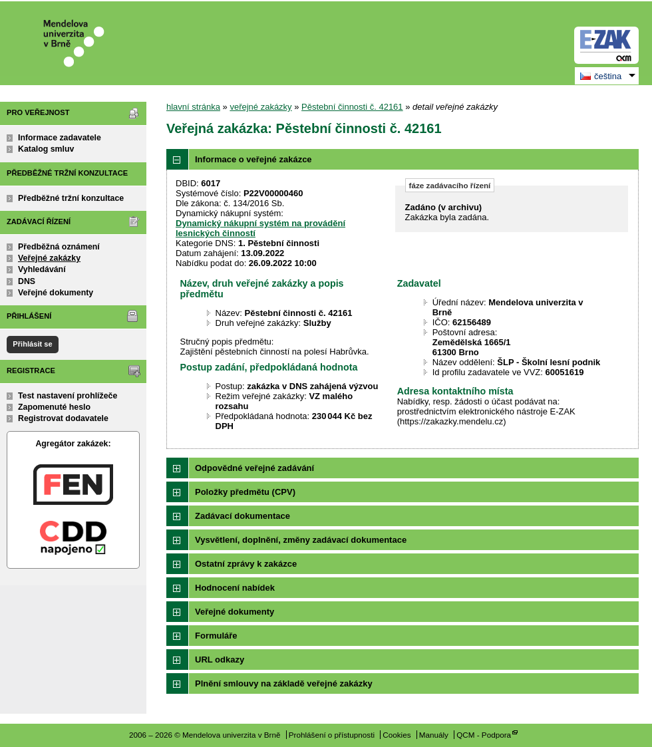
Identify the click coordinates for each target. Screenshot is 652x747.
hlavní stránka (193, 107)
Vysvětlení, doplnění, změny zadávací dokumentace (301, 540)
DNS (26, 281)
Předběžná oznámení (59, 246)
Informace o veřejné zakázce (253, 159)
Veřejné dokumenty (55, 292)
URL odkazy (219, 660)
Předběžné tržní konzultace (71, 198)
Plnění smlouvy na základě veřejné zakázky (284, 683)
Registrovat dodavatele (63, 418)
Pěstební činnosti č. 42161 (352, 107)
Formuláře (216, 636)
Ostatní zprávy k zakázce (246, 564)
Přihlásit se (32, 344)
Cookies (396, 734)
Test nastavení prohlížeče (67, 395)
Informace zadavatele (59, 137)
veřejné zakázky (260, 107)
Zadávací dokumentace (242, 516)
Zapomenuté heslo (54, 407)
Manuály (433, 734)
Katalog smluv (46, 149)
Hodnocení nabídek (235, 588)
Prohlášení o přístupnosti (332, 734)
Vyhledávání (42, 269)
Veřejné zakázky (49, 258)
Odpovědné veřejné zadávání (254, 468)
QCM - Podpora (483, 734)
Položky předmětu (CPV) (245, 492)
